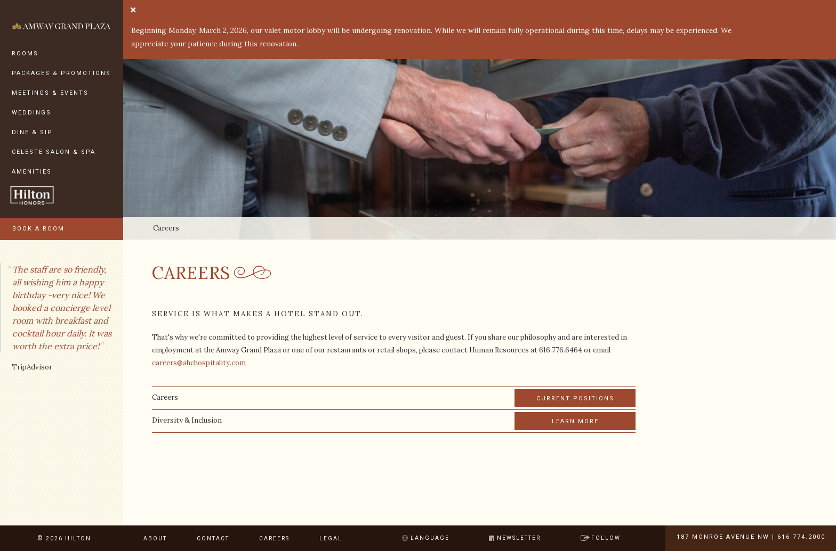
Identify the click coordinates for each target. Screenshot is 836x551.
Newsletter (519, 538)
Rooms (25, 53)
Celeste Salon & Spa (53, 152)
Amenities (32, 171)
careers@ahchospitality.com (199, 362)
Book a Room (38, 228)
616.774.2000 (801, 536)
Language (430, 538)
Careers (274, 538)
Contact (213, 538)
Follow (606, 538)
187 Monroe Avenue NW (723, 536)
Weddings (31, 112)
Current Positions (575, 398)
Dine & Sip (32, 132)
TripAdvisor (32, 367)
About (155, 538)
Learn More (575, 421)
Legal (330, 538)
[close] (133, 11)
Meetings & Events (50, 92)
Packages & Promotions (61, 73)
